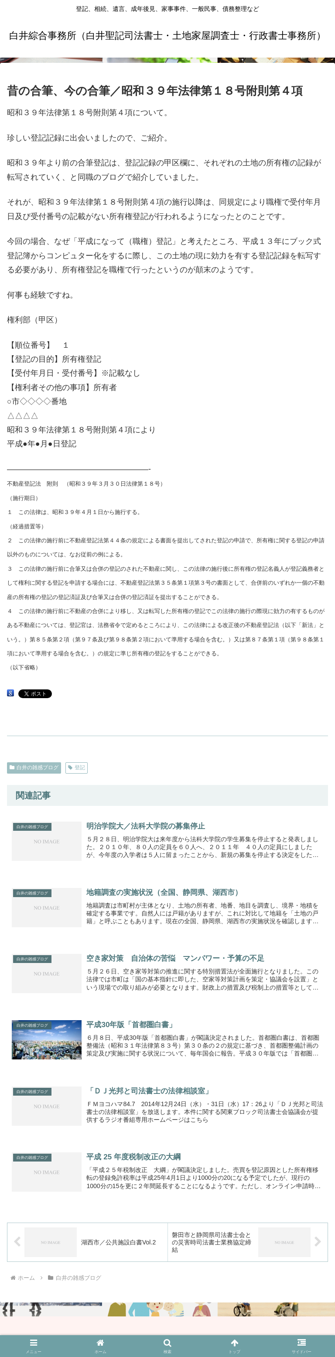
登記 (76, 767)
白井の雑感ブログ (34, 767)
